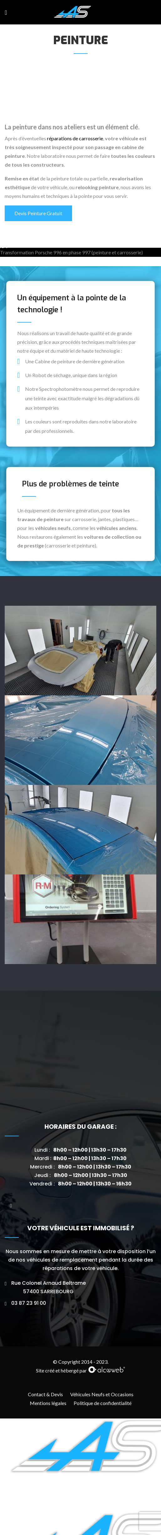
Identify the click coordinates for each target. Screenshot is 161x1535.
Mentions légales (48, 1519)
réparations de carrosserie (75, 138)
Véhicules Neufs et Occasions (101, 1511)
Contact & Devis (45, 1511)
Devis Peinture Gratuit (38, 213)
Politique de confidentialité (103, 1519)
